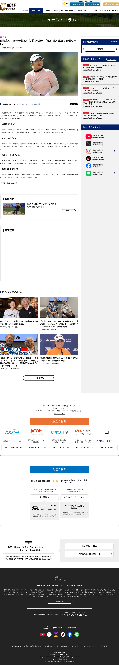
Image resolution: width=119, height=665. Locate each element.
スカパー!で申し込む (11, 447)
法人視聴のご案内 (89, 546)
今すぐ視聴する (43, 497)
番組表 (100, 49)
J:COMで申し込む (35, 447)
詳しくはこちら (59, 413)
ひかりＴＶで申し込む (58, 447)
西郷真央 (37, 104)
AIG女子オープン (27, 104)
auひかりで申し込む (83, 447)
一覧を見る (39, 378)
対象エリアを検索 (107, 447)
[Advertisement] (39, 256)
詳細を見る (69, 210)
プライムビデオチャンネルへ (73, 497)
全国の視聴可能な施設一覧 (89, 554)
